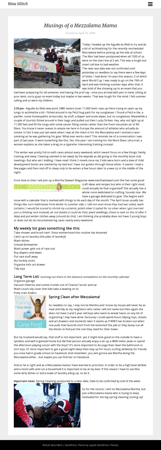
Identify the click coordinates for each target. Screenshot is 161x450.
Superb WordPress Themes (104, 445)
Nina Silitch (18, 3)
